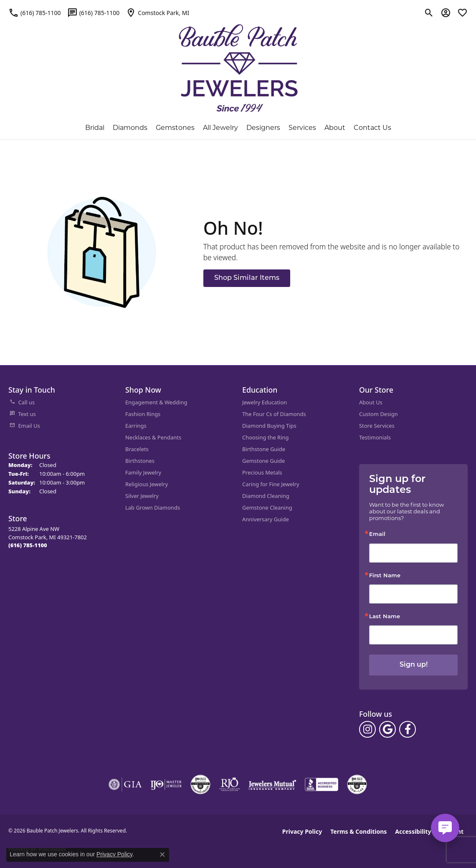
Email (377, 534)
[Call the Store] (27, 545)
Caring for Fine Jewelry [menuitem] (270, 484)
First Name (384, 576)
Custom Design (378, 414)
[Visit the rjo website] (229, 784)
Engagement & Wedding (156, 402)
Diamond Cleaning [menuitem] (265, 496)
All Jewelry (220, 128)
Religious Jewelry (146, 484)
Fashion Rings (142, 414)
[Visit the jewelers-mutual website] (272, 784)
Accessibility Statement (429, 831)
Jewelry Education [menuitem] (264, 402)
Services (302, 128)
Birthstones (139, 460)
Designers (263, 128)
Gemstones (175, 128)
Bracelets (137, 449)
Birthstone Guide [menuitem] (263, 449)
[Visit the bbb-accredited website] (321, 784)
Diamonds (130, 128)
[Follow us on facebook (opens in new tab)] (407, 729)
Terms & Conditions (358, 831)
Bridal (94, 128)
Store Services (377, 425)
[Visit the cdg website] (200, 784)
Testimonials (375, 437)
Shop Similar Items (246, 278)
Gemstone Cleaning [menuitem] (267, 507)
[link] (34, 12)
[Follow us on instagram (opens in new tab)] (367, 729)
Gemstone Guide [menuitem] (263, 460)
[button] (429, 12)
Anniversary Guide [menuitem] (265, 519)
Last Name (384, 616)
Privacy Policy (302, 831)
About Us (370, 402)
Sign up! (414, 665)
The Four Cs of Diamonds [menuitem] (274, 414)
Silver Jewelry (142, 496)
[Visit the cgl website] (357, 784)
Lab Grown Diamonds (152, 507)
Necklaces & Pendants (153, 437)
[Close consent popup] (162, 854)
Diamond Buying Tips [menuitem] (269, 425)
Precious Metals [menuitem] (262, 472)
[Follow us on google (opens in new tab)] (387, 729)
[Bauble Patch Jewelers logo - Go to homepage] (238, 63)
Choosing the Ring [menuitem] (265, 437)
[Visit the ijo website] (166, 784)
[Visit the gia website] (125, 784)
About (334, 128)
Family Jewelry (143, 472)
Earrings (136, 425)
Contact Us (372, 128)
